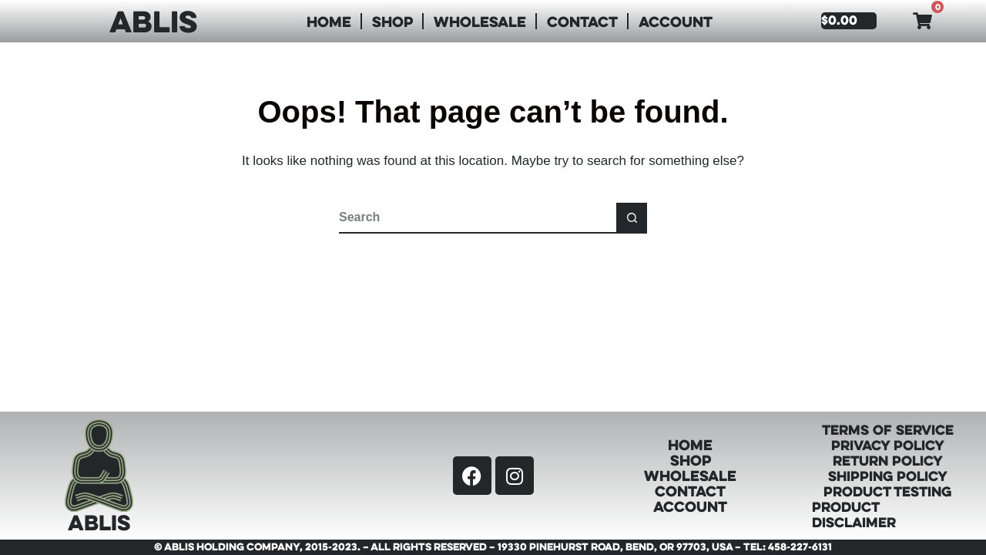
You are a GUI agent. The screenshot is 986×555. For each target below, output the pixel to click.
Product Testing (887, 491)
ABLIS (153, 21)
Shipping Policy (887, 475)
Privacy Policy (887, 444)
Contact (582, 21)
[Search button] (631, 218)
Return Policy (888, 460)
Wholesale (480, 21)
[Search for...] (477, 218)
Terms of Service (888, 429)
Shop (392, 21)
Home (329, 21)
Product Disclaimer (854, 514)
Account (676, 21)
